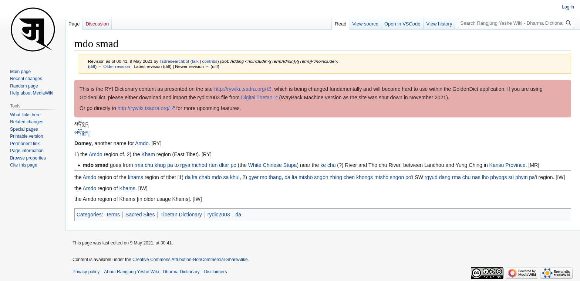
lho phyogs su (498, 177)
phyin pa (525, 177)
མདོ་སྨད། (82, 133)
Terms (113, 214)
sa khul (231, 177)
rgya (185, 165)
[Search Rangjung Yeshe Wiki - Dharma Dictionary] (516, 23)
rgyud (431, 177)
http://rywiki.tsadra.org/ (240, 89)
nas (476, 177)
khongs (364, 177)
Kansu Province (507, 165)
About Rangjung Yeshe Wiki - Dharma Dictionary (151, 271)
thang (275, 177)
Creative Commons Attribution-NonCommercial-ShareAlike (189, 259)
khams (135, 177)
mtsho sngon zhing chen (327, 177)
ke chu (327, 165)
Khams (127, 188)
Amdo (142, 143)
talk (195, 61)
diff (92, 66)
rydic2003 (219, 214)
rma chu (143, 165)
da (239, 214)
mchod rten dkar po (214, 165)
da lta (191, 177)
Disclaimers (215, 271)
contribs (210, 61)
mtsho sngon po (392, 177)
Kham (148, 154)
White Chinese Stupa (272, 165)
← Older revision (114, 66)
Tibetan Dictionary (181, 214)
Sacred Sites (140, 214)
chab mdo (210, 177)
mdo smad (95, 165)
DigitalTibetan (257, 97)
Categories (89, 214)
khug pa (164, 165)
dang (445, 177)
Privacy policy (86, 271)
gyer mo (258, 177)
